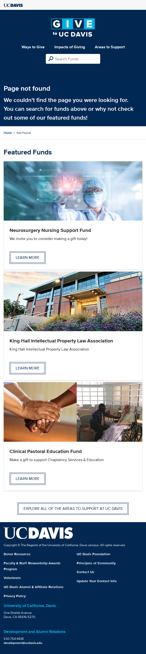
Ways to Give (33, 47)
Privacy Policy (15, 595)
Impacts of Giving (69, 47)
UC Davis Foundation (93, 554)
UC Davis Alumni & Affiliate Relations (33, 586)
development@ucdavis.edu (23, 643)
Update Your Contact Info (97, 581)
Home (8, 133)
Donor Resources (17, 554)
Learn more (27, 257)
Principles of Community (96, 563)
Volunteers (12, 577)
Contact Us (85, 571)
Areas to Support (110, 47)
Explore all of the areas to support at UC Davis (73, 508)
